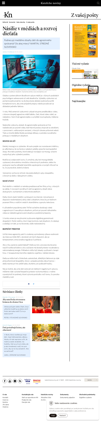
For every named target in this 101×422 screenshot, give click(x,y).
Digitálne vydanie (85, 397)
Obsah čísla (76, 68)
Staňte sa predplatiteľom (78, 71)
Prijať (53, 415)
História (5, 407)
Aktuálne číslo (46, 397)
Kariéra (5, 402)
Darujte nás (26, 402)
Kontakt (5, 397)
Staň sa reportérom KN (30, 397)
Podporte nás (26, 400)
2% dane (6, 404)
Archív (90, 380)
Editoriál (5, 22)
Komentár (12, 22)
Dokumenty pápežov (67, 397)
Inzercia (5, 400)
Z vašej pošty (30, 22)
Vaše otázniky (20, 22)
